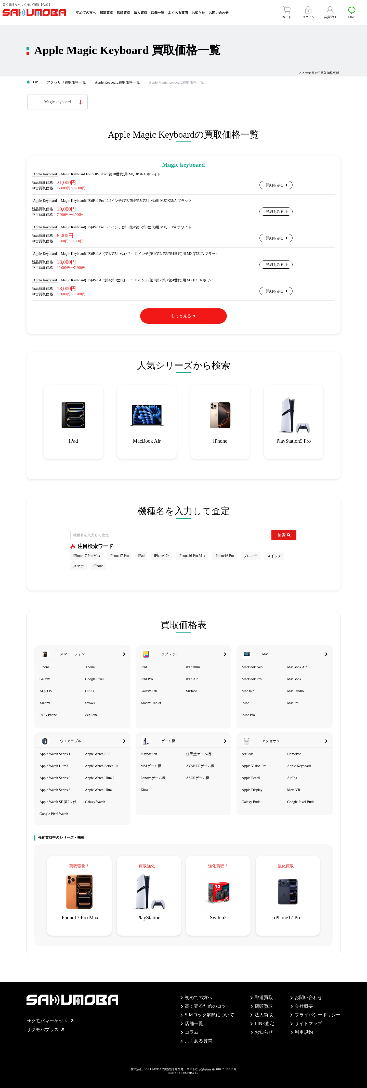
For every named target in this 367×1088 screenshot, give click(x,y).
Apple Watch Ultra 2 (99, 778)
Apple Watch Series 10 (101, 766)
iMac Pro (248, 715)
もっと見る (181, 316)
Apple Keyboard (299, 766)
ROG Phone (48, 715)
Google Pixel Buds (300, 802)
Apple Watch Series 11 (56, 754)
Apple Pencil (251, 778)
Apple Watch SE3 (97, 754)
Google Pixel (94, 679)
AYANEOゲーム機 (200, 766)
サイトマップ (308, 1023)
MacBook (294, 679)
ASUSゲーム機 (197, 778)
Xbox (145, 790)
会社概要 (304, 1006)
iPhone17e (161, 556)
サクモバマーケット (50, 1021)
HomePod (294, 754)
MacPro (292, 703)
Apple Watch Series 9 (55, 778)
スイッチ (274, 556)
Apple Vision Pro (254, 766)
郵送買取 (106, 13)
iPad (141, 556)
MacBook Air (297, 667)
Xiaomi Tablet (151, 703)
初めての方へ (86, 13)
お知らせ (198, 13)
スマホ (78, 566)
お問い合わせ (219, 13)
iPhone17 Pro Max (86, 556)
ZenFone (91, 715)
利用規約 (304, 1032)
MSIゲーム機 (151, 766)
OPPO (89, 691)
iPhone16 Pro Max (191, 556)
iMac (245, 703)
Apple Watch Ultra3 (54, 766)
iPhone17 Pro (119, 556)
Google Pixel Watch (54, 814)
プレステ (250, 556)
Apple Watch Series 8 (55, 790)
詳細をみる (275, 185)
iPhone (98, 566)
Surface (191, 691)
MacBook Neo (252, 667)
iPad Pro (147, 679)
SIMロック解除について (209, 1014)
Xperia (90, 667)
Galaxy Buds (251, 802)
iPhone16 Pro (224, 556)
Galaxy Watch (95, 802)
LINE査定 (264, 1023)
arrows (90, 703)
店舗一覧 (157, 13)
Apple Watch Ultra (98, 790)
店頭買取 (123, 13)
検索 (284, 535)
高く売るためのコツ (205, 1006)
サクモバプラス (45, 1029)
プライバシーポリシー (317, 1014)
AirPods (247, 754)
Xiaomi (45, 703)
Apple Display (252, 790)
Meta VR (293, 790)
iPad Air (192, 679)
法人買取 (140, 13)
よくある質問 (178, 13)
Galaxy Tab (149, 691)
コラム (192, 1032)
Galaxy (45, 679)
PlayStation (149, 754)
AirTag (292, 778)
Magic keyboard (57, 102)
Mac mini (248, 691)
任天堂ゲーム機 (198, 754)
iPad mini (193, 667)
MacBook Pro (251, 679)
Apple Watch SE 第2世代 (58, 802)
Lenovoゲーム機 (153, 778)
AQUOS (46, 691)
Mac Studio (295, 691)
